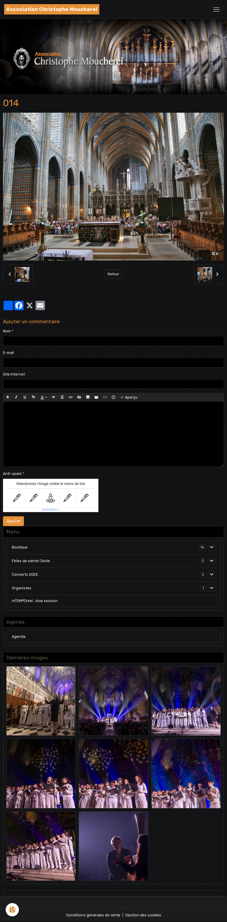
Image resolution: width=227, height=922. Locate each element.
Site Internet (14, 374)
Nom (7, 331)
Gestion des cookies (143, 915)
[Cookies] (12, 909)
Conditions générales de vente (93, 915)
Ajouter (14, 521)
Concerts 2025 (25, 574)
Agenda (18, 637)
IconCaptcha (49, 509)
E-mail (8, 353)
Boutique (19, 547)
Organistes (21, 588)
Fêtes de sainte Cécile (31, 561)
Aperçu (128, 397)
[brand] (51, 9)
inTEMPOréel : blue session (35, 601)
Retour (113, 274)
